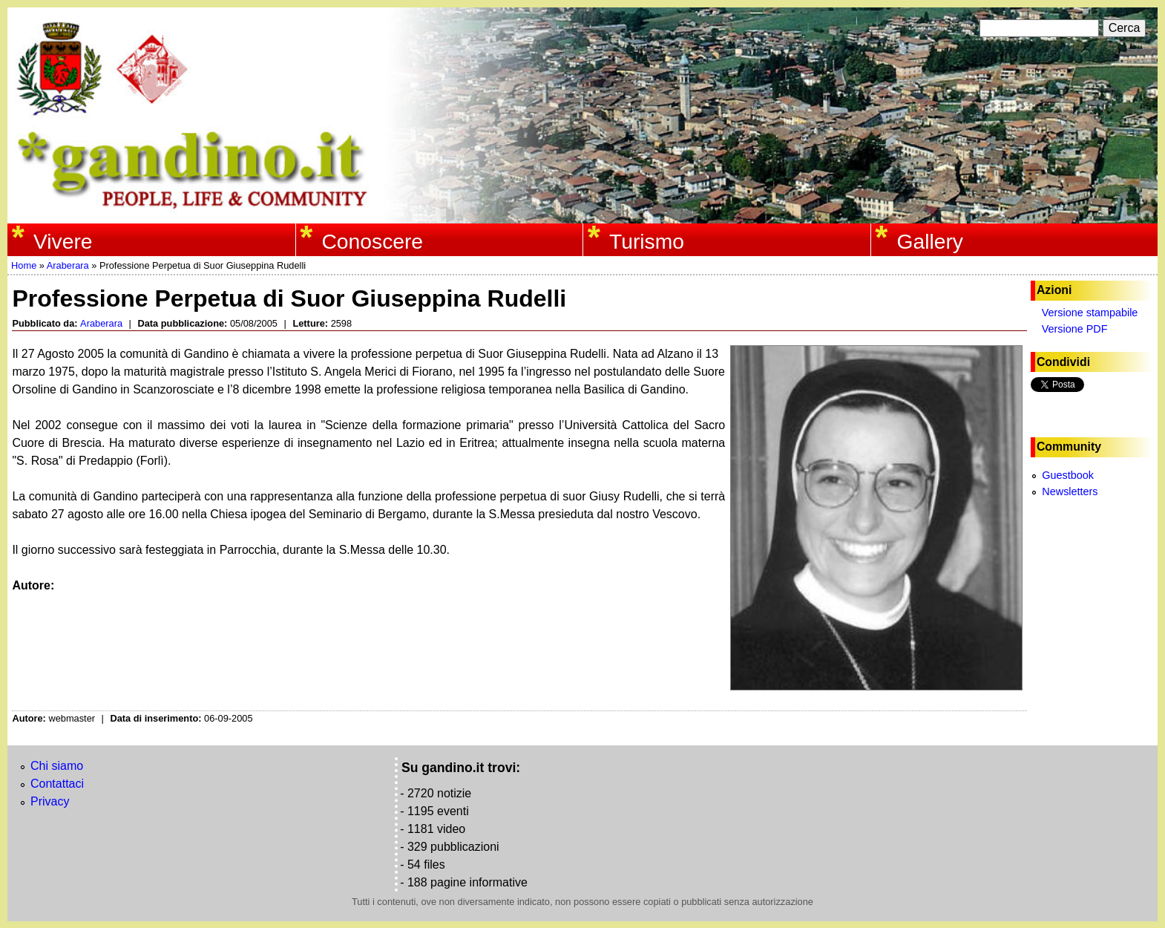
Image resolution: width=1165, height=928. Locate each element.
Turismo (646, 241)
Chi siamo (56, 765)
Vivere (63, 241)
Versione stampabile (1090, 312)
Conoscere (372, 241)
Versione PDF (1075, 329)
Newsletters (1069, 491)
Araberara (68, 265)
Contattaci (57, 783)
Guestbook (1068, 475)
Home (23, 265)
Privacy (49, 801)
